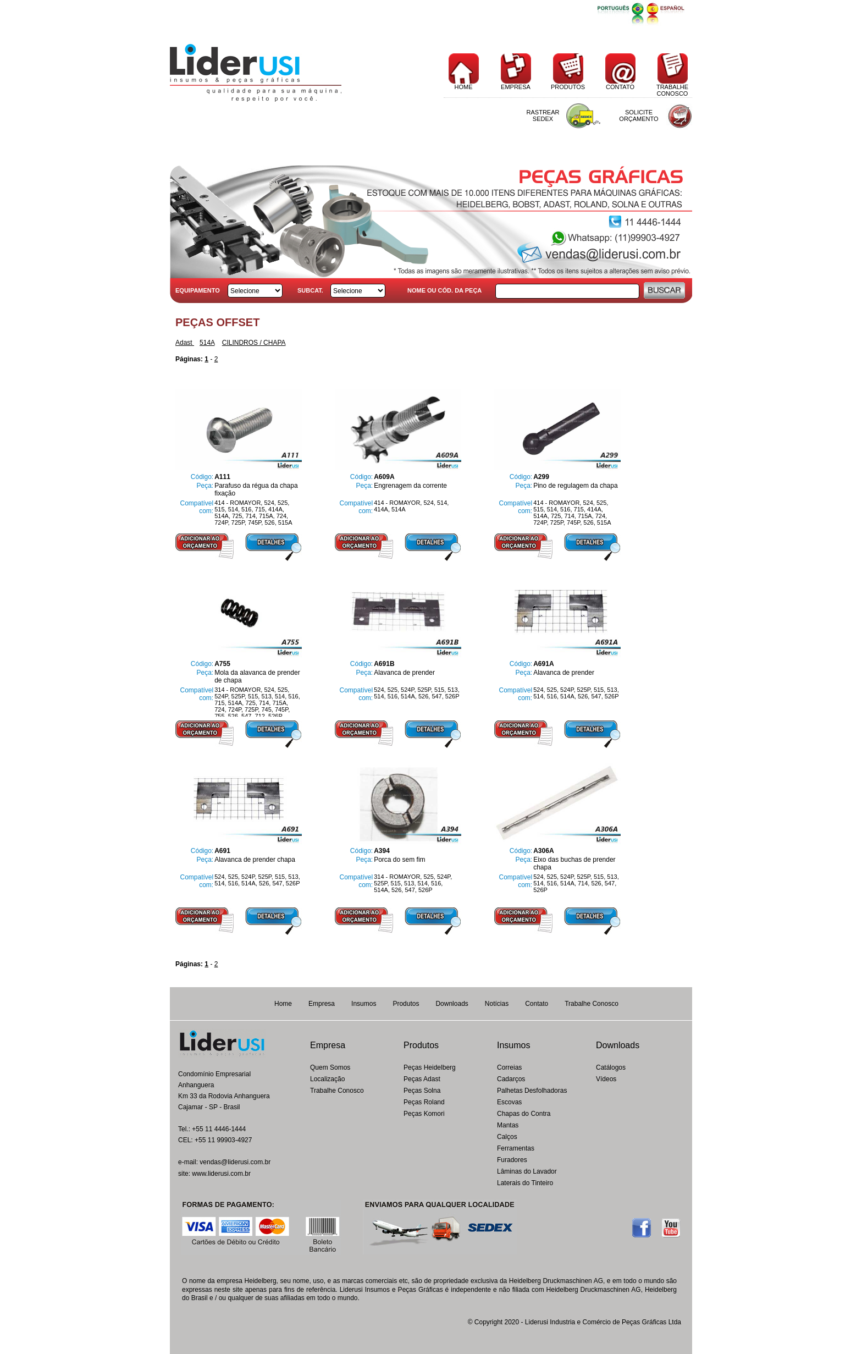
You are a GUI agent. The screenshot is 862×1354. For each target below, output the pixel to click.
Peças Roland (424, 1102)
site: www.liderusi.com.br (214, 1173)
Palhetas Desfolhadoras (532, 1090)
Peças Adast (422, 1079)
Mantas (507, 1125)
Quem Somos (330, 1067)
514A (207, 342)
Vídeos (606, 1079)
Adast (184, 342)
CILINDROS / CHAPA (254, 342)
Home (283, 1004)
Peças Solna (422, 1090)
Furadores (512, 1160)
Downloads (451, 1004)
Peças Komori (424, 1114)
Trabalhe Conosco (591, 1004)
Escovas (509, 1102)
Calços (507, 1137)
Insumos (363, 1004)
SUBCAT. (310, 290)
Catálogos (611, 1067)
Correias (509, 1067)
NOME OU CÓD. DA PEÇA (444, 290)
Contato (536, 1004)
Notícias (497, 1004)
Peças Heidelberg (430, 1067)
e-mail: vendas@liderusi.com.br (224, 1162)
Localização (327, 1079)
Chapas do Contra (523, 1114)
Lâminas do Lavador (527, 1171)
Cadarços (511, 1079)
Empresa (321, 1004)
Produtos (406, 1004)
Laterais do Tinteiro (525, 1183)
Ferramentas (515, 1148)
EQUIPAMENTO (197, 290)
